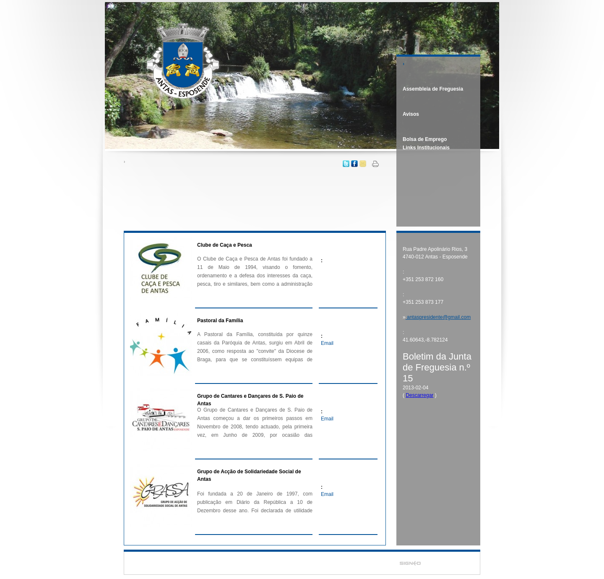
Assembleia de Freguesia (433, 89)
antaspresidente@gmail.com (438, 317)
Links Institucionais (426, 148)
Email (327, 343)
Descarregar (419, 395)
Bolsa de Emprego (425, 139)
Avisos (411, 114)
